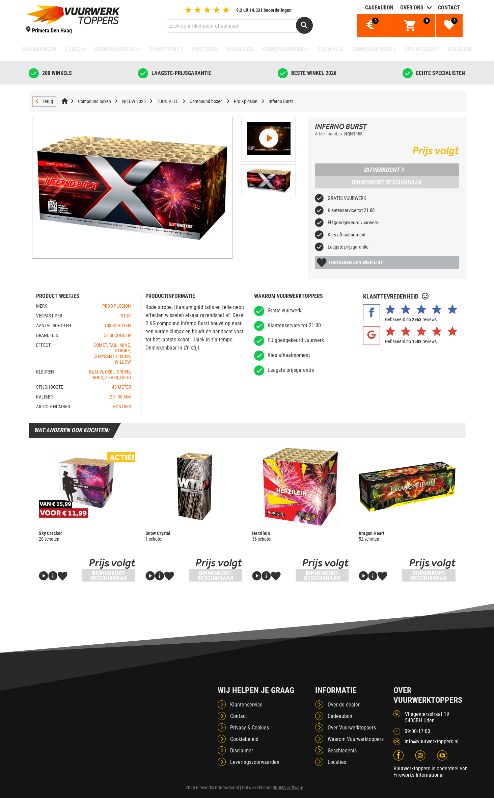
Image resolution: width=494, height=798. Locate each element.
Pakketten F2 (166, 49)
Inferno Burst (281, 101)
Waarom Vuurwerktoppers (356, 739)
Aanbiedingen (39, 49)
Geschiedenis (342, 750)
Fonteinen (205, 49)
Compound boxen (374, 49)
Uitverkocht (384, 169)
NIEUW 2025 (240, 49)
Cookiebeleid (244, 739)
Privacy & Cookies (249, 727)
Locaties (337, 762)
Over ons (411, 7)
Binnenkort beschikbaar (387, 182)
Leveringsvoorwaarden (254, 762)
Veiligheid (459, 49)
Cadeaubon (379, 7)
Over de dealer (344, 704)
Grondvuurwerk (114, 49)
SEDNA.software (288, 787)
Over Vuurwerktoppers (352, 727)
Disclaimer (241, 750)
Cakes (72, 49)
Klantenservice (246, 704)
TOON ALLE (331, 49)
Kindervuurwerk (283, 49)
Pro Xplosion (422, 49)
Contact (449, 7)
